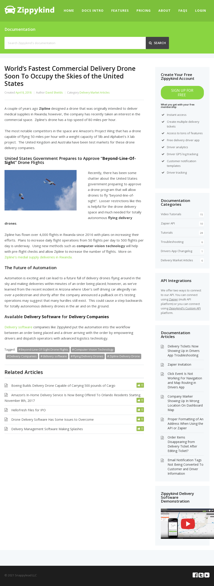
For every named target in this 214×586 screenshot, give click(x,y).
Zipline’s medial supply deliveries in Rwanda (38, 257)
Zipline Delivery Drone (124, 356)
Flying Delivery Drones (88, 356)
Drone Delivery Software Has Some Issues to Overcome (52, 419)
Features (120, 10)
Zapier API (168, 223)
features (197, 133)
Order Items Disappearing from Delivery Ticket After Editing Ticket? (182, 444)
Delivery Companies (23, 356)
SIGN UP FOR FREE (182, 92)
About (164, 10)
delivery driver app (187, 140)
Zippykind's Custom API (185, 308)
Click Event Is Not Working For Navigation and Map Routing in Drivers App (185, 380)
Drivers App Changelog (176, 251)
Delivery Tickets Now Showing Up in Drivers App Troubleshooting (184, 350)
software (24, 327)
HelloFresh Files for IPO (28, 410)
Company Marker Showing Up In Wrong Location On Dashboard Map (185, 403)
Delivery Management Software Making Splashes (47, 429)
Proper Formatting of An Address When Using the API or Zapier (185, 423)
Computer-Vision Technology (94, 349)
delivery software (55, 356)
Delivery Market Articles (94, 92)
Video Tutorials (171, 214)
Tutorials (167, 232)
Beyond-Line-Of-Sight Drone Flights (44, 349)
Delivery (11, 327)
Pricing (144, 10)
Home (69, 10)
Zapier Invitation (179, 364)
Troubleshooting (172, 242)
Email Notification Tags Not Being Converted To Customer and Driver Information (185, 467)
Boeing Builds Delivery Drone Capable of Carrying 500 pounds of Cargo (63, 385)
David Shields (54, 92)
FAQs (182, 10)
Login (200, 10)
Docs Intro (93, 10)
